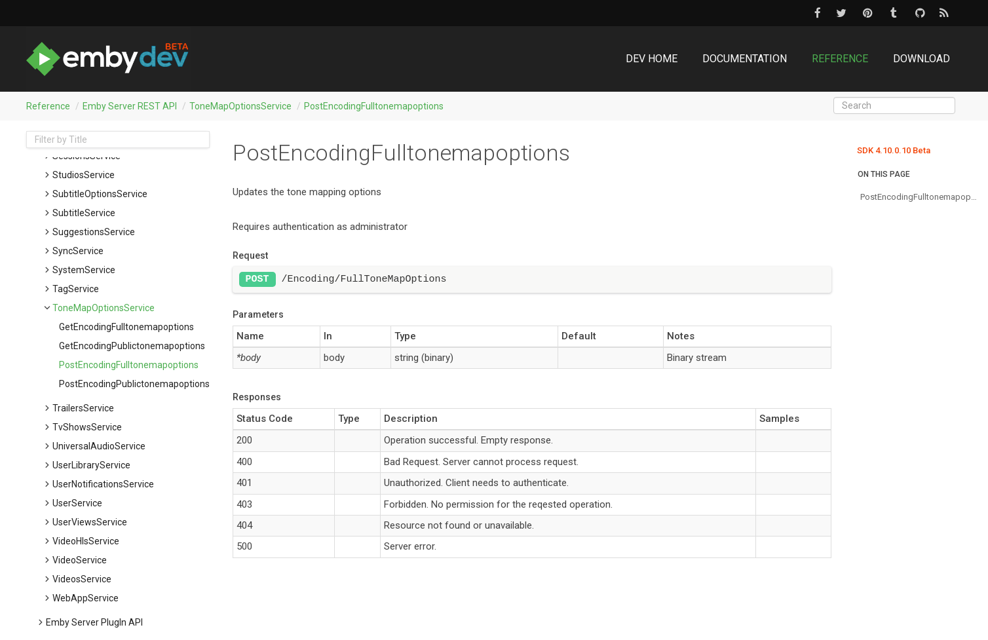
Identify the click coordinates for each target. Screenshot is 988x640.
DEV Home (651, 58)
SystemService (83, 270)
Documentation (744, 58)
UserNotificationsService (103, 484)
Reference (840, 58)
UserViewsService (89, 522)
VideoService (79, 560)
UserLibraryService (91, 465)
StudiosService (83, 175)
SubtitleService (83, 213)
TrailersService (83, 408)
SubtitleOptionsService (99, 194)
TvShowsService (87, 427)
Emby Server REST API (130, 106)
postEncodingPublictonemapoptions (134, 384)
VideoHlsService (85, 541)
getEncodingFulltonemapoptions (126, 327)
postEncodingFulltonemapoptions (374, 106)
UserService (77, 503)
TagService (75, 289)
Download (921, 58)
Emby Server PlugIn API (94, 622)
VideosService (81, 579)
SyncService (78, 251)
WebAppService (85, 598)
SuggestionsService (93, 232)
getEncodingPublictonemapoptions (132, 346)
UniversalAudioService (98, 446)
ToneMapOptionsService (240, 106)
